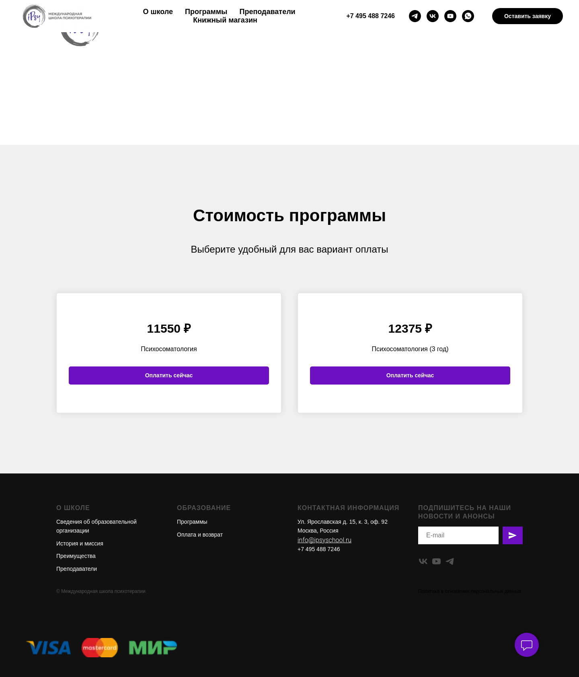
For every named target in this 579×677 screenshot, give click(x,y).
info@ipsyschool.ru (324, 540)
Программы (206, 12)
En (510, 60)
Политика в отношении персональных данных (469, 591)
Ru (526, 60)
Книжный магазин (225, 20)
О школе (158, 12)
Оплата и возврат (200, 534)
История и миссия (79, 543)
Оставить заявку (527, 16)
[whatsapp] (468, 16)
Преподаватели (268, 12)
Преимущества (76, 556)
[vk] (433, 16)
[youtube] (450, 16)
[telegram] (415, 16)
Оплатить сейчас (169, 375)
